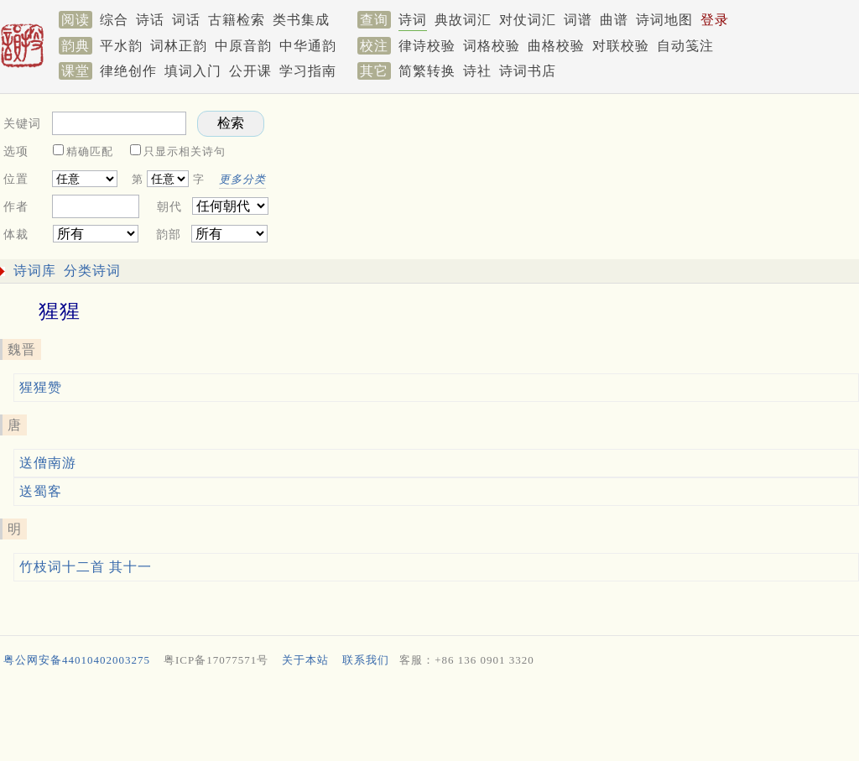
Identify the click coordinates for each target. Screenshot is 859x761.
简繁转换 (427, 71)
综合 (114, 20)
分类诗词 (92, 270)
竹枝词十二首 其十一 (85, 567)
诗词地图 (664, 20)
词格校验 (491, 46)
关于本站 (305, 660)
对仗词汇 (527, 20)
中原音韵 (243, 46)
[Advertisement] (426, 718)
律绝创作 (128, 71)
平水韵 (121, 46)
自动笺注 (685, 46)
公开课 (250, 71)
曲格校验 (556, 46)
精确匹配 (89, 151)
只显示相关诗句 (184, 151)
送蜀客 (40, 491)
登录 (714, 20)
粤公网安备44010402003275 (76, 660)
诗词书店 (527, 71)
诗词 (412, 20)
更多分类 (242, 179)
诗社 (477, 71)
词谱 (578, 20)
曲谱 (614, 20)
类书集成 (301, 20)
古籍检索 (236, 20)
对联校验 (620, 46)
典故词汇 (463, 20)
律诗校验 (427, 46)
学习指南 (307, 71)
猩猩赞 (40, 387)
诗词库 (34, 270)
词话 (186, 20)
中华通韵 (307, 46)
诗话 (150, 20)
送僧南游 (47, 463)
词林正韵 (178, 46)
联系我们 (365, 660)
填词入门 (192, 71)
